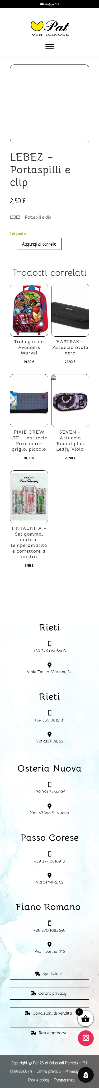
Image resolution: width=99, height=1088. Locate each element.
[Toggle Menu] (49, 46)
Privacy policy (77, 1071)
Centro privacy (52, 993)
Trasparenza (64, 1079)
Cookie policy (38, 1079)
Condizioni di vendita (52, 1013)
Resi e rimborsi (52, 1033)
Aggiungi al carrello (39, 244)
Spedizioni (52, 973)
